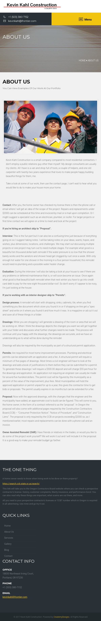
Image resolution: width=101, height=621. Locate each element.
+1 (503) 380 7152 (15, 16)
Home (7, 525)
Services (8, 537)
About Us (9, 531)
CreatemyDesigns (61, 617)
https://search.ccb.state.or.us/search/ (21, 483)
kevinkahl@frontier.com (19, 21)
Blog (6, 550)
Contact (8, 556)
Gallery (7, 544)
